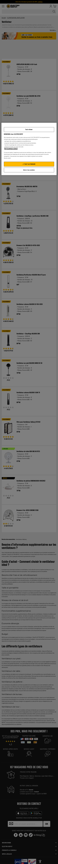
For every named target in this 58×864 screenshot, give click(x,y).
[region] (29, 149)
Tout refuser (29, 129)
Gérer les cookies (29, 170)
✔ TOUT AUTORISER (29, 164)
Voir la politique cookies (10, 148)
